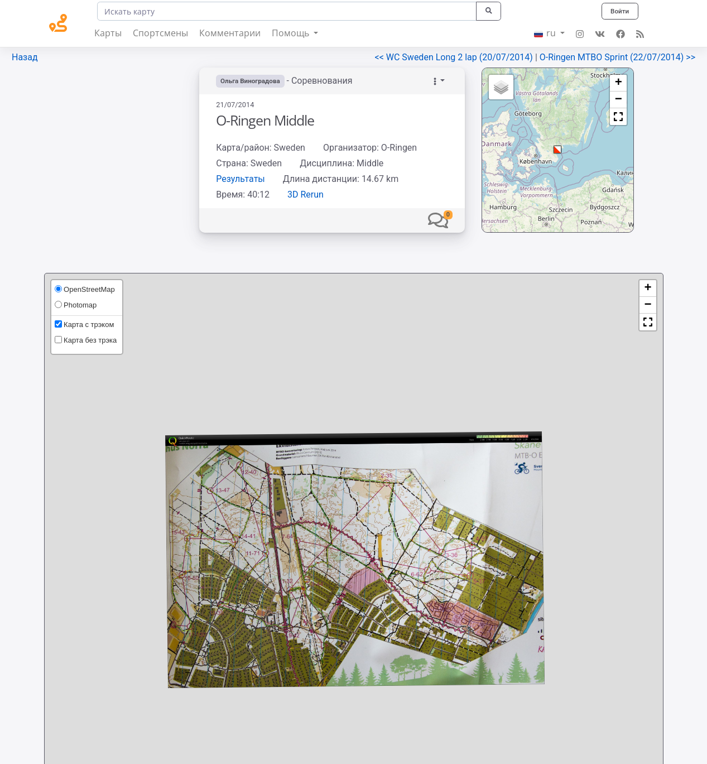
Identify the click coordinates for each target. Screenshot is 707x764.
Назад (25, 57)
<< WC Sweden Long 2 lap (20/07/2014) (455, 57)
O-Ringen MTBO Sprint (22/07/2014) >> (617, 57)
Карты (108, 33)
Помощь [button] (291, 33)
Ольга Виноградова (251, 81)
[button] (438, 220)
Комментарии (230, 33)
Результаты (240, 179)
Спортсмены (160, 33)
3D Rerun (305, 194)
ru (546, 33)
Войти (618, 11)
